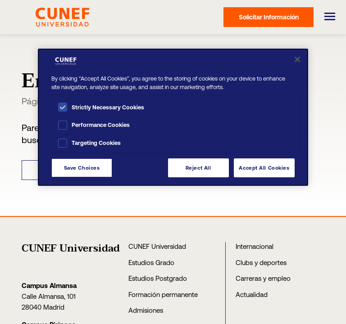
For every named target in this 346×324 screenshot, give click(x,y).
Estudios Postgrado (157, 278)
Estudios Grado (151, 262)
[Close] (297, 59)
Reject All (198, 168)
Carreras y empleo (263, 278)
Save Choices (82, 168)
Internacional (254, 246)
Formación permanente (163, 294)
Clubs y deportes (261, 262)
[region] (173, 117)
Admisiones (145, 310)
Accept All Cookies (264, 168)
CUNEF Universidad (157, 246)
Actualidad (252, 294)
